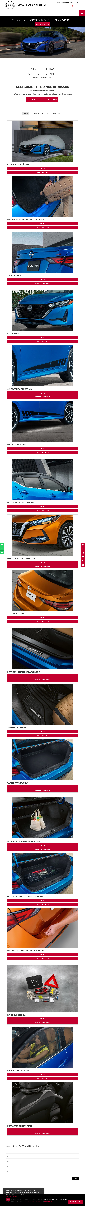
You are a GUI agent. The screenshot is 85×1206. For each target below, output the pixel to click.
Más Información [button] (42, 24)
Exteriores (35, 113)
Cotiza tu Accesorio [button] (49, 99)
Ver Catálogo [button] (33, 99)
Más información (11, 1196)
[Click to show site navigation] (82, 12)
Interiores (46, 113)
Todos (25, 113)
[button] (83, 565)
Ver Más (42, 168)
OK (8, 1200)
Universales (57, 113)
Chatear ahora (75, 1202)
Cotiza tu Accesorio (42, 172)
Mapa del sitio (48, 1201)
